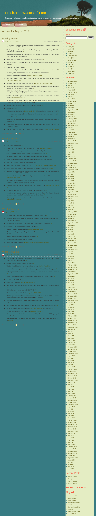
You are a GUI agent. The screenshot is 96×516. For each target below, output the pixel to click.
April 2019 (71, 96)
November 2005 (72, 376)
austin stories (72, 500)
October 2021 (72, 83)
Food (69, 58)
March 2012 (71, 209)
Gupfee (36, 83)
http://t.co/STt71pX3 (36, 308)
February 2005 (72, 395)
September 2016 (73, 125)
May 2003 (71, 440)
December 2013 (72, 185)
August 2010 (71, 251)
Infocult (70, 505)
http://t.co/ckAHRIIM (45, 148)
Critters (70, 53)
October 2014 (72, 167)
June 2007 (71, 333)
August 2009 (71, 276)
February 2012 (72, 212)
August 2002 (71, 460)
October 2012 (72, 194)
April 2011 (71, 234)
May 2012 (71, 205)
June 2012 (71, 203)
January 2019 (72, 101)
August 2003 (71, 433)
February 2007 (72, 342)
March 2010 (71, 263)
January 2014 (72, 183)
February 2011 (72, 238)
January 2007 (72, 345)
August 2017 (71, 112)
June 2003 (71, 438)
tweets (7, 133)
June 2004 (71, 411)
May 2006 (71, 362)
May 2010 (71, 258)
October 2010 (72, 247)
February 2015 (72, 158)
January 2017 (72, 121)
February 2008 (72, 316)
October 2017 (72, 107)
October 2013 (72, 189)
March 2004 (71, 418)
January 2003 (72, 449)
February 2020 (72, 92)
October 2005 (72, 378)
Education (71, 55)
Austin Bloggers (72, 498)
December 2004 (72, 400)
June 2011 (71, 229)
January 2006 (72, 371)
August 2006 (71, 356)
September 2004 (73, 404)
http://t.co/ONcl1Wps (34, 75)
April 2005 (71, 391)
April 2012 (71, 207)
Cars (69, 51)
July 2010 (71, 254)
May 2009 (71, 282)
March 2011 (71, 236)
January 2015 (72, 161)
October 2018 (72, 103)
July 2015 (71, 147)
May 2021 (71, 85)
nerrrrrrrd (51, 168)
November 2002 (72, 453)
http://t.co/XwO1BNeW (35, 229)
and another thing (73, 496)
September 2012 (73, 196)
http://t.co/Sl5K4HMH (30, 242)
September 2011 (73, 223)
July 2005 (71, 384)
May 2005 (71, 389)
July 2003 (71, 435)
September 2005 (73, 380)
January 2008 (72, 318)
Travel (69, 73)
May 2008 (71, 309)
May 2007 (71, 336)
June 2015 (71, 150)
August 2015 (71, 145)
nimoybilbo (51, 165)
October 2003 (72, 429)
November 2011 (72, 218)
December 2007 (72, 320)
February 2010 (72, 265)
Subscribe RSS (74, 29)
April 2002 (71, 469)
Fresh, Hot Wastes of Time (25, 13)
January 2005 (72, 398)
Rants (69, 71)
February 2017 (72, 119)
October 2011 (72, 220)
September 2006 (73, 353)
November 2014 (72, 165)
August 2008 (71, 302)
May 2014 (71, 178)
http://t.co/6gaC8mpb (45, 266)
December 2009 (72, 267)
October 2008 (72, 298)
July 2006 (71, 358)
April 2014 (71, 181)
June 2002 (71, 464)
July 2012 (71, 201)
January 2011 (72, 240)
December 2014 (72, 163)
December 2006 (72, 347)
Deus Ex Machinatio (74, 502)
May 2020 (71, 88)
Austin (70, 49)
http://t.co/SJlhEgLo (13, 177)
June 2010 (71, 256)
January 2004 (72, 422)
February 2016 (72, 134)
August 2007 (71, 329)
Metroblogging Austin (74, 511)
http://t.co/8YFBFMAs (51, 129)
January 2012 (72, 214)
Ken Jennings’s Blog (74, 507)
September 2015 (73, 143)
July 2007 (71, 331)
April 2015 (71, 154)
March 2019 (71, 99)
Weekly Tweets (10, 38)
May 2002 (71, 466)
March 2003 (71, 444)
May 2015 (71, 152)
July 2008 (71, 305)
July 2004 (71, 409)
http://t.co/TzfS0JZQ (18, 97)
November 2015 (72, 138)
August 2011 (71, 225)
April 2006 (71, 364)
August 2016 (71, 127)
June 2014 (71, 176)
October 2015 (72, 141)
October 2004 (72, 402)
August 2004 (71, 407)
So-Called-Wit (72, 513)
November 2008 (72, 296)
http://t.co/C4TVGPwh (52, 185)
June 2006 (71, 360)
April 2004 (71, 415)
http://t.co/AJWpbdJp (27, 282)
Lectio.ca (70, 509)
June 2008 (71, 307)
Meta (69, 69)
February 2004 (72, 420)
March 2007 (71, 340)
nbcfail (10, 320)
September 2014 (73, 169)
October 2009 (72, 271)
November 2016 (72, 123)
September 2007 (73, 327)
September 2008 (73, 300)
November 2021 (72, 81)
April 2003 (71, 442)
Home (8, 25)
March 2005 (71, 393)
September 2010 (73, 249)
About (21, 25)
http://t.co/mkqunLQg (13, 80)
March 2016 (71, 132)
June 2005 (71, 387)
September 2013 (73, 192)
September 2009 (73, 274)
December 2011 (72, 216)
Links (69, 66)
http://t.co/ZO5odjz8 (41, 165)
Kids (69, 64)
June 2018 (71, 105)
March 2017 (71, 116)
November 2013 (72, 187)
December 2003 (72, 424)
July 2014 (71, 174)
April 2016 (71, 130)
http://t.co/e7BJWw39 (13, 199)
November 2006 (72, 349)
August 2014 (71, 172)
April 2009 (71, 285)
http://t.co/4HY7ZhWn (36, 311)
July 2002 (71, 462)
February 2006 (72, 369)
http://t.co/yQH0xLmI (30, 111)
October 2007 (72, 325)
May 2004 (71, 413)
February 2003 (72, 446)
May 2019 (71, 94)
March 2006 (71, 367)
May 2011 (71, 232)
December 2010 (72, 243)
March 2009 (71, 287)
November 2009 (72, 269)
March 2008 (71, 313)
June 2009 (71, 280)
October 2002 (72, 455)
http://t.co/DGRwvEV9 (34, 293)
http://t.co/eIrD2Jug (45, 83)
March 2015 (71, 156)
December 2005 (72, 373)
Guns (69, 62)
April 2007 (71, 338)
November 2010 (72, 245)
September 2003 (73, 431)
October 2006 (72, 351)
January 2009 (72, 291)
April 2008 (71, 311)
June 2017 (71, 114)
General (20, 133)
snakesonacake (43, 242)
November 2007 (72, 322)
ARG (69, 47)
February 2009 (72, 289)
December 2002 (72, 451)
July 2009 (71, 278)
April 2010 (71, 260)
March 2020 (71, 90)
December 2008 (72, 294)
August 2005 (71, 382)
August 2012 (71, 198)
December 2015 (72, 136)
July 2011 (71, 227)
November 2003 (72, 426)
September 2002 (73, 458)
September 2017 (73, 110)
